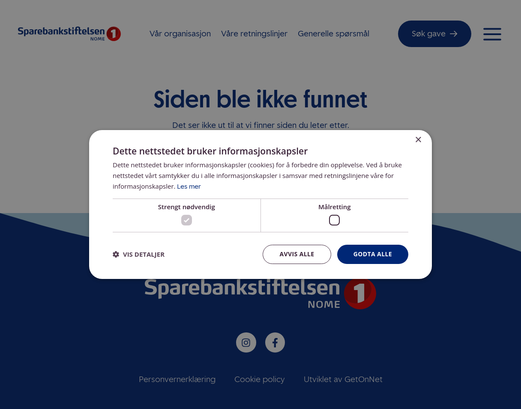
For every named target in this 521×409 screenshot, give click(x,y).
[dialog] (260, 204)
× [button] (418, 140)
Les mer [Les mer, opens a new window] (189, 186)
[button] (139, 254)
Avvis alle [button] (296, 254)
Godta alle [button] (372, 254)
